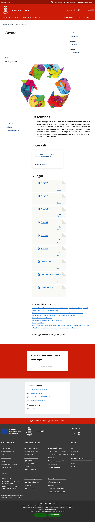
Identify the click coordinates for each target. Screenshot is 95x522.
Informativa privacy (54, 482)
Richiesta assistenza (30, 488)
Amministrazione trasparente (57, 479)
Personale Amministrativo (9, 464)
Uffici (2, 454)
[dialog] (47, 511)
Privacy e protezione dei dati (56, 492)
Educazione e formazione (55, 448)
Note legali (51, 485)
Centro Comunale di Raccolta (42, 318)
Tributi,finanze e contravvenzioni (58, 454)
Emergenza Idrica (38, 323)
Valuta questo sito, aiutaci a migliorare (47, 420)
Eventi (73, 467)
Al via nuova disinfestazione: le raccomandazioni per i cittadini (53, 315)
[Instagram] (75, 10)
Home (5, 24)
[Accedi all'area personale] (85, 2)
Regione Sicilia (5, 2)
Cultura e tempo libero (31, 451)
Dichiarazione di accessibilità (56, 488)
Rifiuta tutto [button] (54, 515)
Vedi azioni (75, 37)
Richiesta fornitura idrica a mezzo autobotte (47, 320)
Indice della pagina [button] (12, 114)
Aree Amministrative (7, 451)
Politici (3, 461)
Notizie (73, 448)
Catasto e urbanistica (30, 463)
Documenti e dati (6, 467)
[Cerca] (92, 10)
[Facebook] (71, 10)
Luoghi (73, 463)
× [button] (93, 502)
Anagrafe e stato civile (31, 448)
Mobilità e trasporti (30, 469)
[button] (47, 519)
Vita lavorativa (28, 454)
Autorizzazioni (52, 464)
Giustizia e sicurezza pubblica (57, 451)
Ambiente (51, 458)
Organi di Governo (6, 448)
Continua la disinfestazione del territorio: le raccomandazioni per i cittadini (57, 313)
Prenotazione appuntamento (33, 479)
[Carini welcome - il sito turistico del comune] (62, 2)
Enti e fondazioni (6, 458)
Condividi (74, 33)
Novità (11, 24)
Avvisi (18, 24)
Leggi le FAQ (28, 485)
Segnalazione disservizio (31, 482)
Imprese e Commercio (31, 458)
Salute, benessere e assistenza (57, 461)
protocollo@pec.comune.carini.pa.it (12, 495)
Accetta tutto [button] (40, 515)
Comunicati (74, 451)
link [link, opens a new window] (65, 511)
